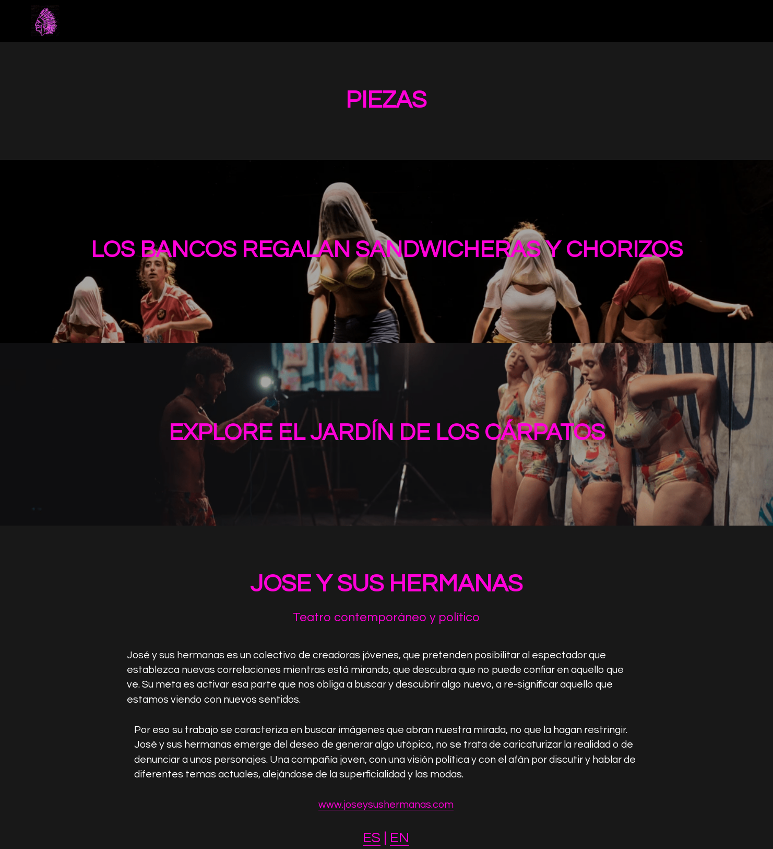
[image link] (45, 20)
